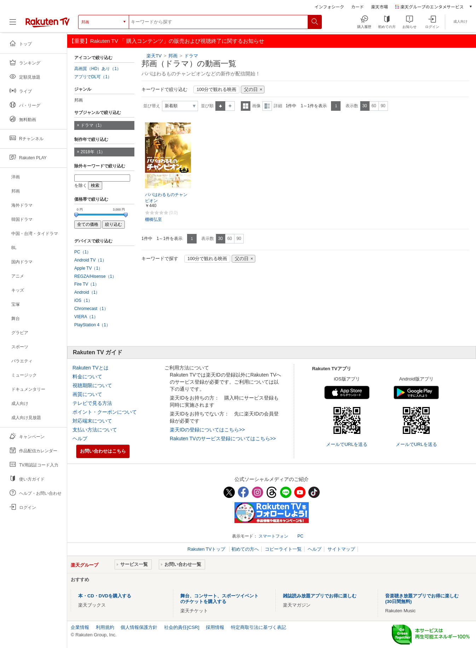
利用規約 (105, 627)
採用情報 (215, 627)
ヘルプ (79, 438)
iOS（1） (83, 300)
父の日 (251, 89)
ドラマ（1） (92, 125)
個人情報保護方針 (139, 627)
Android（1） (87, 292)
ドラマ (191, 55)
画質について (87, 394)
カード (357, 7)
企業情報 (80, 627)
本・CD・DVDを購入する (104, 595)
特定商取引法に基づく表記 (258, 627)
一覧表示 (245, 106)
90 (383, 105)
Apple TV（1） (88, 268)
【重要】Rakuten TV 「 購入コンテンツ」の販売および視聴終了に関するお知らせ (166, 41)
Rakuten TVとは (90, 368)
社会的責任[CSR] (181, 627)
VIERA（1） (86, 316)
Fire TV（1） (86, 284)
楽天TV (154, 55)
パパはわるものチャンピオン (166, 197)
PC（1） (82, 252)
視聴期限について (92, 385)
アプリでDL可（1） (93, 76)
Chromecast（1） (91, 308)
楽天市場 (379, 7)
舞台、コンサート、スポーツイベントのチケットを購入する (219, 598)
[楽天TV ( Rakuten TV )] (47, 22)
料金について (87, 376)
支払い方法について (94, 429)
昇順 (220, 106)
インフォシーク (329, 7)
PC (300, 536)
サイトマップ (341, 549)
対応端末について (92, 421)
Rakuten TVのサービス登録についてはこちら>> (223, 438)
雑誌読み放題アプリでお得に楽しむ (319, 595)
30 (364, 105)
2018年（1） (93, 151)
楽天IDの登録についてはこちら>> (207, 429)
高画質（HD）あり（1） (97, 68)
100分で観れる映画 (216, 89)
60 (373, 105)
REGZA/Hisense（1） (95, 276)
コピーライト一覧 (283, 549)
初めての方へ (245, 549)
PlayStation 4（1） (92, 324)
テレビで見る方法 (92, 403)
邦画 (173, 55)
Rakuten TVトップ (207, 549)
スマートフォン (273, 536)
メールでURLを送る (346, 444)
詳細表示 (267, 106)
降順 (230, 106)
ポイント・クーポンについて (104, 412)
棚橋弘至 (153, 219)
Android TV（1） (90, 260)
